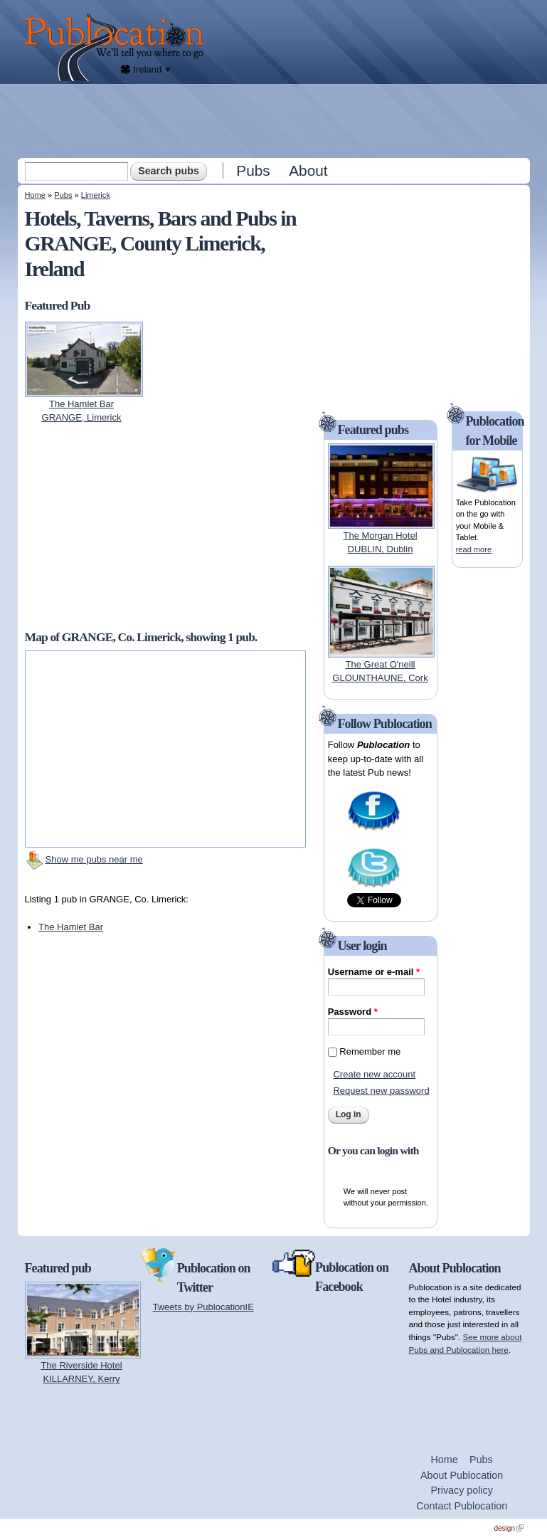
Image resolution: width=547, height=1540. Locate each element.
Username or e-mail (374, 971)
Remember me (369, 1051)
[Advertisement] (275, 120)
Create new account (374, 1074)
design (509, 1528)
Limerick (95, 195)
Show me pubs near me (94, 859)
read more (474, 549)
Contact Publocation (461, 1506)
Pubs (253, 170)
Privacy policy (461, 1490)
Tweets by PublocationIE (203, 1307)
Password (353, 1011)
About (308, 170)
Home (35, 195)
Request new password (381, 1090)
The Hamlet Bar (70, 927)
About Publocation (461, 1475)
